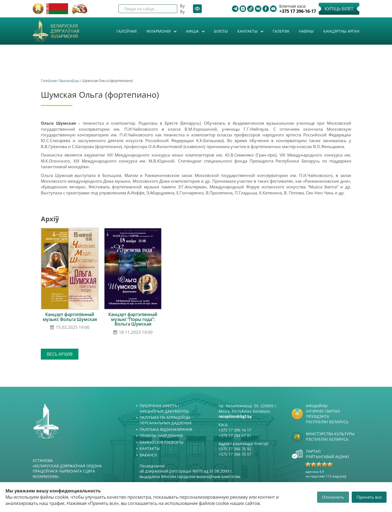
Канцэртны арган (341, 31)
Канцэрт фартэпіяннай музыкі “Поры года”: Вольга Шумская (132, 319)
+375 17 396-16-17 (297, 11)
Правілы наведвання (161, 435)
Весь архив (59, 354)
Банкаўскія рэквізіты (161, 442)
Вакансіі (148, 455)
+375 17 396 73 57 (235, 454)
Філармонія (159, 31)
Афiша (193, 31)
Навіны (306, 31)
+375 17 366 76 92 (235, 448)
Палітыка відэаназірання (166, 429)
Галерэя (281, 31)
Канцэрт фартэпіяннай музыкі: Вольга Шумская (70, 316)
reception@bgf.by (235, 416)
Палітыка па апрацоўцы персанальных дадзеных (166, 420)
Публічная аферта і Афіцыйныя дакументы (164, 408)
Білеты (221, 31)
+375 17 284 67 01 (235, 435)
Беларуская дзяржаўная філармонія (65, 31)
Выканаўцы (69, 80)
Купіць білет (339, 9)
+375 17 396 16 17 (235, 430)
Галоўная (127, 31)
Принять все (369, 497)
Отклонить (333, 497)
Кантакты (248, 31)
